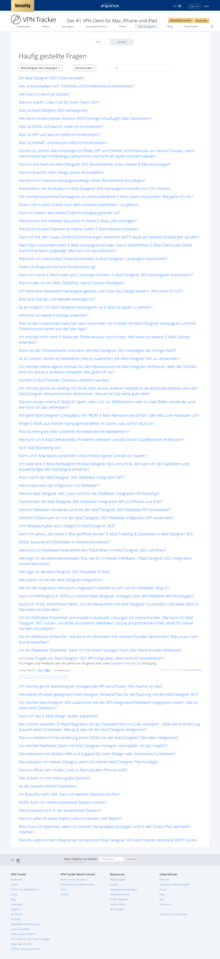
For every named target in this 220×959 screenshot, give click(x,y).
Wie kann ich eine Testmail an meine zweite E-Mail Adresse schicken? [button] (79, 229)
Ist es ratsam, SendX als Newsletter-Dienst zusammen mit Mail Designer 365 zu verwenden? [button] (99, 358)
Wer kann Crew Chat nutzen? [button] (44, 94)
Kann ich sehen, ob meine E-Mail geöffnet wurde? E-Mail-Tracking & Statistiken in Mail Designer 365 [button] (106, 534)
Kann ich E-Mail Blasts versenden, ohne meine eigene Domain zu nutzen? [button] (83, 455)
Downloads (201, 20)
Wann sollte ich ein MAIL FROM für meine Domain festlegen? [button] (71, 283)
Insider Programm (119, 899)
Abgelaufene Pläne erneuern (25, 924)
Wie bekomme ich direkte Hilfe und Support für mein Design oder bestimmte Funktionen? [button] (97, 753)
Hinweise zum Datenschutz (74, 862)
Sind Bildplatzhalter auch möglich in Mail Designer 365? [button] (67, 525)
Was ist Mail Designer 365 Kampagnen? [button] (53, 110)
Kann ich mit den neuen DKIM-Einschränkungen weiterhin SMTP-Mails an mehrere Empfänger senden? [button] (109, 237)
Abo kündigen (117, 909)
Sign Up (194, 6)
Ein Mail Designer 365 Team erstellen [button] (51, 78)
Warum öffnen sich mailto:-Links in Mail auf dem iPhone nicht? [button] (73, 770)
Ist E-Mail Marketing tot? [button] (40, 447)
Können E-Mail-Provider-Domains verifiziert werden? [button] (64, 380)
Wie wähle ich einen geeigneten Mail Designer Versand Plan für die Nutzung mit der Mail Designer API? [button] (108, 694)
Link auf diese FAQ (192, 669)
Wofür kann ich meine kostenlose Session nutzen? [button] (62, 802)
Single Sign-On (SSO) (21, 943)
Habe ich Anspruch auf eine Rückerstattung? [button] (57, 266)
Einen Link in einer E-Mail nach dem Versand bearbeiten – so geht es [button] (79, 204)
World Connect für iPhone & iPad (77, 884)
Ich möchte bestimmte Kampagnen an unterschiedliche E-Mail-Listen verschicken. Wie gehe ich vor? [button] (106, 196)
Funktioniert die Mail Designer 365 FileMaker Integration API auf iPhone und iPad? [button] (90, 501)
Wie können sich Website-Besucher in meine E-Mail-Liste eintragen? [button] (78, 220)
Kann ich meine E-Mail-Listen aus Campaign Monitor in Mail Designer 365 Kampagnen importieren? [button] (106, 274)
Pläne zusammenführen (23, 934)
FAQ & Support (146, 26)
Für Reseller (17, 914)
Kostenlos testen (180, 20)
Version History (118, 904)
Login (206, 6)
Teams (45, 26)
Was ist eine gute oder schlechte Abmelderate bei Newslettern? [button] (74, 431)
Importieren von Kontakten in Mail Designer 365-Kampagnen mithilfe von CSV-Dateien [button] (94, 188)
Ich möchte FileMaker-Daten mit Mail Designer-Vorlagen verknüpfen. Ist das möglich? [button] (93, 745)
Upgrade (15, 909)
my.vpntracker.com (119, 894)
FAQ (98, 42)
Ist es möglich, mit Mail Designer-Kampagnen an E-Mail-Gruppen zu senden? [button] (86, 307)
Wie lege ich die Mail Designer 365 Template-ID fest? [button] (64, 571)
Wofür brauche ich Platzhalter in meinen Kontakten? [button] (64, 542)
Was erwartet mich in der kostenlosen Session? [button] (60, 810)
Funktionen (23, 26)
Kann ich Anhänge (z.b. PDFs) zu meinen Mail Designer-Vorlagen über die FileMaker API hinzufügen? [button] (106, 596)
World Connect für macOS (73, 879)
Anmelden (132, 859)
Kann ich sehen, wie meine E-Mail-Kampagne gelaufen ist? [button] (69, 212)
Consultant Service (96, 26)
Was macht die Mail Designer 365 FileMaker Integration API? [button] (71, 477)
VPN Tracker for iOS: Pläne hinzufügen (30, 939)
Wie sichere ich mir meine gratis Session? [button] (54, 778)
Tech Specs (67, 26)
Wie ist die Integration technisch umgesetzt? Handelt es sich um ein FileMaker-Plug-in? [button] (94, 587)
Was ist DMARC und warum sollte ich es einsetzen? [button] (63, 142)
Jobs (162, 899)
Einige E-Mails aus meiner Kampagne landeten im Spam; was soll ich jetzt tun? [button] (87, 423)
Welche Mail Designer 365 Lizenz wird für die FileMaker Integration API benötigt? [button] (89, 493)
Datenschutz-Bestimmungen (174, 884)
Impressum (165, 904)
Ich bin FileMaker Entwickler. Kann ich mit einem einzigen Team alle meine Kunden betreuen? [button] (100, 650)
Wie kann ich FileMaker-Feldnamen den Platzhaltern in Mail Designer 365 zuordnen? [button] (92, 550)
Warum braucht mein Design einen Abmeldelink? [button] (61, 172)
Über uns (164, 879)
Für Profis (16, 919)
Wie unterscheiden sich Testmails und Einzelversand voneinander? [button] (77, 86)
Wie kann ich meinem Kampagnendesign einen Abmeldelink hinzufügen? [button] (82, 180)
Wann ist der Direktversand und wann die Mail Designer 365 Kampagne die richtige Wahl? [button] (97, 350)
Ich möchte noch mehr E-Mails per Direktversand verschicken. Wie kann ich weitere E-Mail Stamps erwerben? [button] (104, 339)
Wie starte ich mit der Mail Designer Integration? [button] (61, 579)
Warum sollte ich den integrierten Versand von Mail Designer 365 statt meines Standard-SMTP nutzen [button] (108, 840)
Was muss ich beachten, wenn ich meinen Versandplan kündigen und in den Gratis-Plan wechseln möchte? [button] (104, 829)
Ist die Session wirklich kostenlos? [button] (48, 786)
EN (174, 6)
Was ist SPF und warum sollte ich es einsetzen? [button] (59, 134)
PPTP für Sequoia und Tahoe (25, 948)
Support (64, 894)
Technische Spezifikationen (25, 889)
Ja (40, 670)
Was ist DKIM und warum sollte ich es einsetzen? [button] (61, 126)
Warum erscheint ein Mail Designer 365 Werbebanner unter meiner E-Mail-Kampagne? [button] (95, 164)
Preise (122, 26)
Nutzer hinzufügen (20, 929)
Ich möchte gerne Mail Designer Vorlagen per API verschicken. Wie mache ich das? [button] (90, 686)
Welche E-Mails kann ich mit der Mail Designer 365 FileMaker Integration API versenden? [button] (96, 517)
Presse (163, 889)
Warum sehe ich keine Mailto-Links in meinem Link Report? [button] (70, 818)
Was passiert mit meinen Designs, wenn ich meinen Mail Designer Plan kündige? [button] (89, 761)
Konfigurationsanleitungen (123, 889)
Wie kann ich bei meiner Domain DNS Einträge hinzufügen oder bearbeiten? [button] (85, 118)
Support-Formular (123, 663)
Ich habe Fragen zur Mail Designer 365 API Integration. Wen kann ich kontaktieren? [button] (91, 658)
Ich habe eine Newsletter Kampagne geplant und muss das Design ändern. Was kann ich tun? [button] (100, 291)
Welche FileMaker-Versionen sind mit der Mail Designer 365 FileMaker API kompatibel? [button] (94, 509)
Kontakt (122, 42)
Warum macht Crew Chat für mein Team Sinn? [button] (59, 102)
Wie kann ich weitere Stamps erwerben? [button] (54, 315)
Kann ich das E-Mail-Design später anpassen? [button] (58, 716)
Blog (169, 26)
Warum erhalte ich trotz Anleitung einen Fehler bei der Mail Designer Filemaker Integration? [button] (99, 737)
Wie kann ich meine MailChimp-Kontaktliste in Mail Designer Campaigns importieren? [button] (93, 258)
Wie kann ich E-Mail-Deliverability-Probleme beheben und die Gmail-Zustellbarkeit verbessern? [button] (101, 439)
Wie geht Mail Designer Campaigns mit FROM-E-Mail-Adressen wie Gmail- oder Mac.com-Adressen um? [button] (109, 415)
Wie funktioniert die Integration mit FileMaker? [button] (59, 485)
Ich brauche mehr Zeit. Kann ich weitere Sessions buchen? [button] (69, 794)
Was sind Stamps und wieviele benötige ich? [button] (57, 299)
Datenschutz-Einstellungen (173, 914)
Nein (47, 670)
